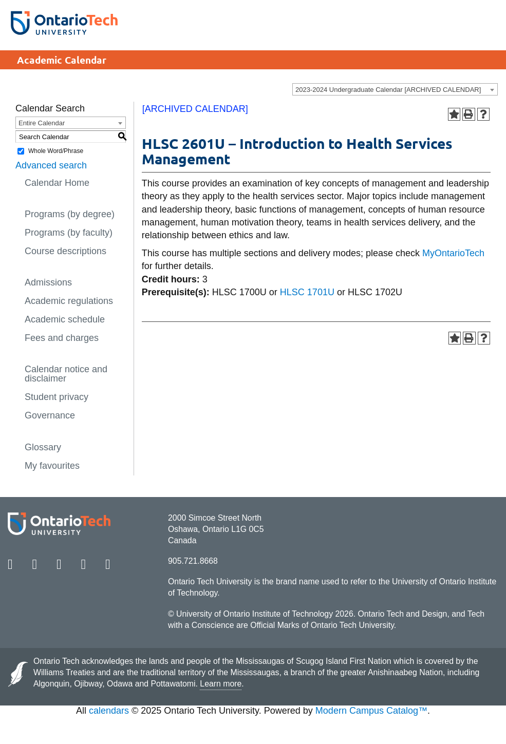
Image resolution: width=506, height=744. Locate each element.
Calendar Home (57, 183)
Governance (50, 415)
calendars (109, 710)
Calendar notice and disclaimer (66, 374)
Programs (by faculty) (69, 232)
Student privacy (56, 397)
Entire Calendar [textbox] (41, 123)
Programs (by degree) (70, 214)
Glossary (43, 447)
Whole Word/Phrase (55, 151)
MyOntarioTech (453, 253)
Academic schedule (65, 319)
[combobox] (395, 89)
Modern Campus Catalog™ (371, 710)
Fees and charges (62, 338)
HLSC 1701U (307, 292)
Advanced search (51, 165)
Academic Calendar (61, 59)
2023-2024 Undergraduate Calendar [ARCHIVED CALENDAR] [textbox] (388, 89)
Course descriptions (65, 251)
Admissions (48, 282)
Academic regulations (69, 301)
